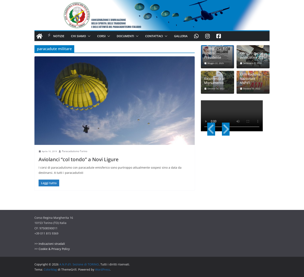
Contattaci (154, 36)
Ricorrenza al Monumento (214, 81)
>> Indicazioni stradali (49, 244)
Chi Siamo (78, 36)
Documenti (125, 36)
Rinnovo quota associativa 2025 (252, 55)
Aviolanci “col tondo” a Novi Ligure (79, 159)
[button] (88, 36)
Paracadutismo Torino (74, 151)
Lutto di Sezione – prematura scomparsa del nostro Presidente (216, 49)
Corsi (101, 36)
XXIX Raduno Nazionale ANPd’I (250, 78)
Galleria (180, 36)
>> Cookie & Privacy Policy (52, 249)
